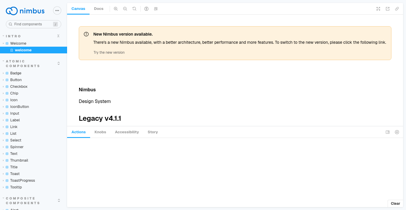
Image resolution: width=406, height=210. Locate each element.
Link (10, 126)
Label (11, 120)
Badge (12, 73)
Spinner (13, 146)
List (9, 133)
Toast (11, 173)
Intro (12, 36)
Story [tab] (153, 132)
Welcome (15, 43)
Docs (98, 8)
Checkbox (15, 86)
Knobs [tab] (100, 132)
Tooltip (12, 187)
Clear (395, 203)
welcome (21, 50)
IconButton (16, 106)
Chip (10, 93)
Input (11, 113)
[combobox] (33, 24)
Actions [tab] (78, 132)
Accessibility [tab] (127, 132)
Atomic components (22, 63)
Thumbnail (15, 160)
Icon (10, 99)
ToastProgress (19, 180)
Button (12, 79)
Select (12, 140)
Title (10, 166)
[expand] (58, 36)
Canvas (78, 8)
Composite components (22, 200)
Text (10, 153)
